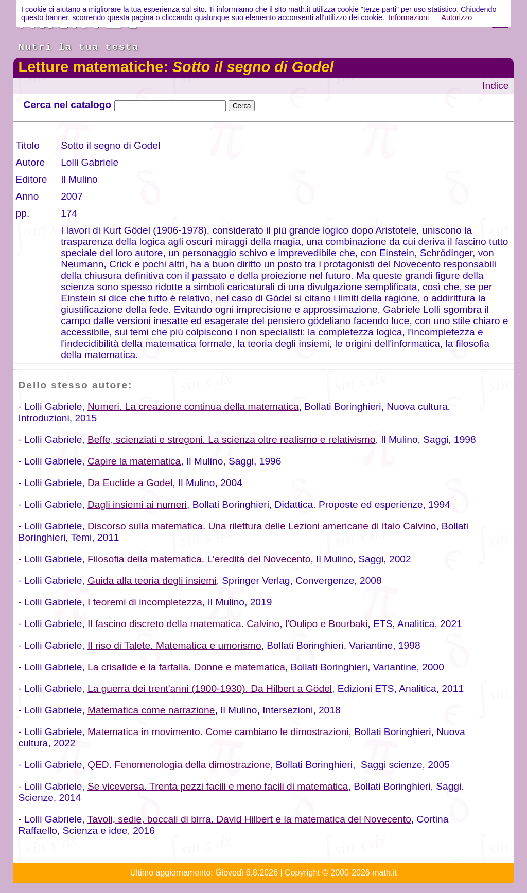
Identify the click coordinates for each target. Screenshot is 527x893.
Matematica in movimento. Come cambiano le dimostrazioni (218, 731)
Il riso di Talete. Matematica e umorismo (174, 645)
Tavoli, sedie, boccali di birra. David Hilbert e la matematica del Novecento (249, 819)
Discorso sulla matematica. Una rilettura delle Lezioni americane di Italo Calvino (261, 526)
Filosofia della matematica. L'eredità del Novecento (198, 558)
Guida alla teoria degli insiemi (152, 580)
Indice (495, 85)
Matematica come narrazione (151, 710)
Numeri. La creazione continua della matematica (193, 406)
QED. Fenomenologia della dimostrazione (178, 764)
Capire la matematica (134, 461)
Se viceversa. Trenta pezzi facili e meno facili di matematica (217, 786)
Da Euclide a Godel (129, 482)
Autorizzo (456, 17)
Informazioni (409, 17)
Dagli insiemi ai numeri (137, 504)
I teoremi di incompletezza (144, 602)
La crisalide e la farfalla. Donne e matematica (186, 667)
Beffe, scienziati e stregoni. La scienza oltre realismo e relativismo (231, 439)
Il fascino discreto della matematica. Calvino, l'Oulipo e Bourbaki (227, 623)
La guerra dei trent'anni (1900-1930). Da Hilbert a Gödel (209, 688)
